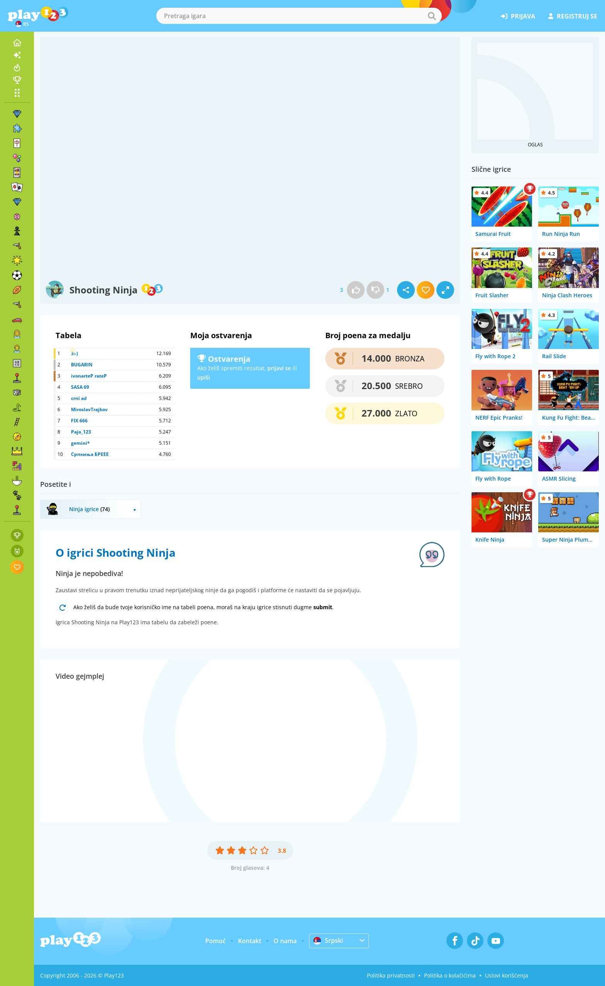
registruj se (572, 16)
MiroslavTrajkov (89, 409)
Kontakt (249, 941)
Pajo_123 (81, 432)
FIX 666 (79, 420)
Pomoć (215, 941)
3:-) (74, 353)
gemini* (80, 443)
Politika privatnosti (391, 975)
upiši (203, 377)
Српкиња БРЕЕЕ (90, 454)
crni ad (79, 398)
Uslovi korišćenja (506, 975)
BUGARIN (82, 364)
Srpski (328, 940)
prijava (518, 16)
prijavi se (279, 368)
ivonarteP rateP (89, 376)
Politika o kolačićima (450, 975)
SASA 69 (80, 387)
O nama (285, 941)
